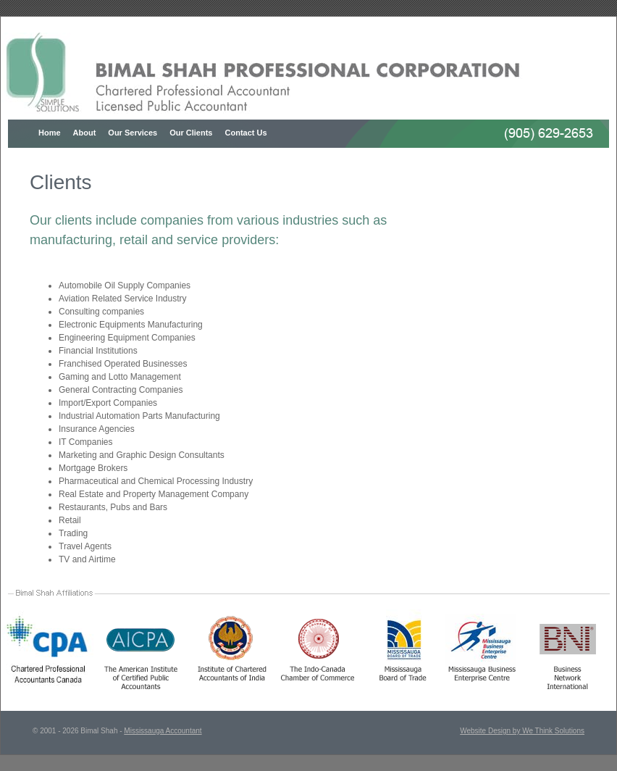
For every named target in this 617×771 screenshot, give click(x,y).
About (84, 132)
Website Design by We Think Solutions (522, 731)
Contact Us (246, 132)
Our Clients (190, 132)
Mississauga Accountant (162, 731)
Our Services (132, 132)
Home (49, 132)
